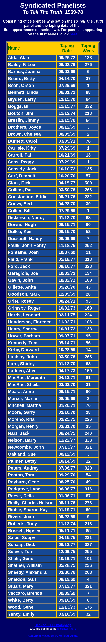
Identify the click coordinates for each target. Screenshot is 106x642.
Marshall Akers (66, 628)
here (73, 34)
